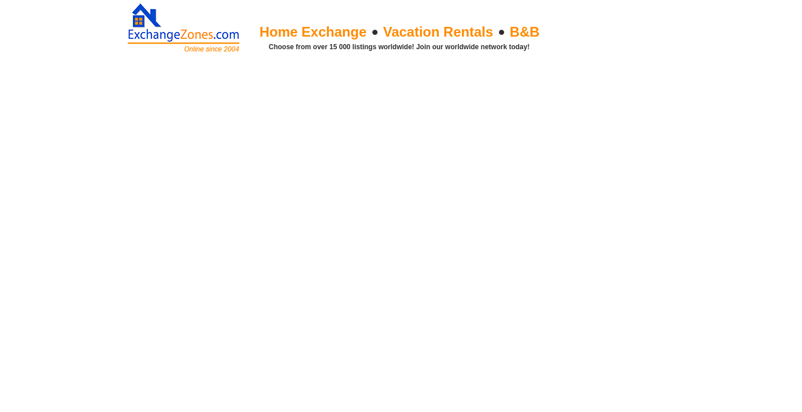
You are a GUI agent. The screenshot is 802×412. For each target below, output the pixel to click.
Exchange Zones (185, 26)
